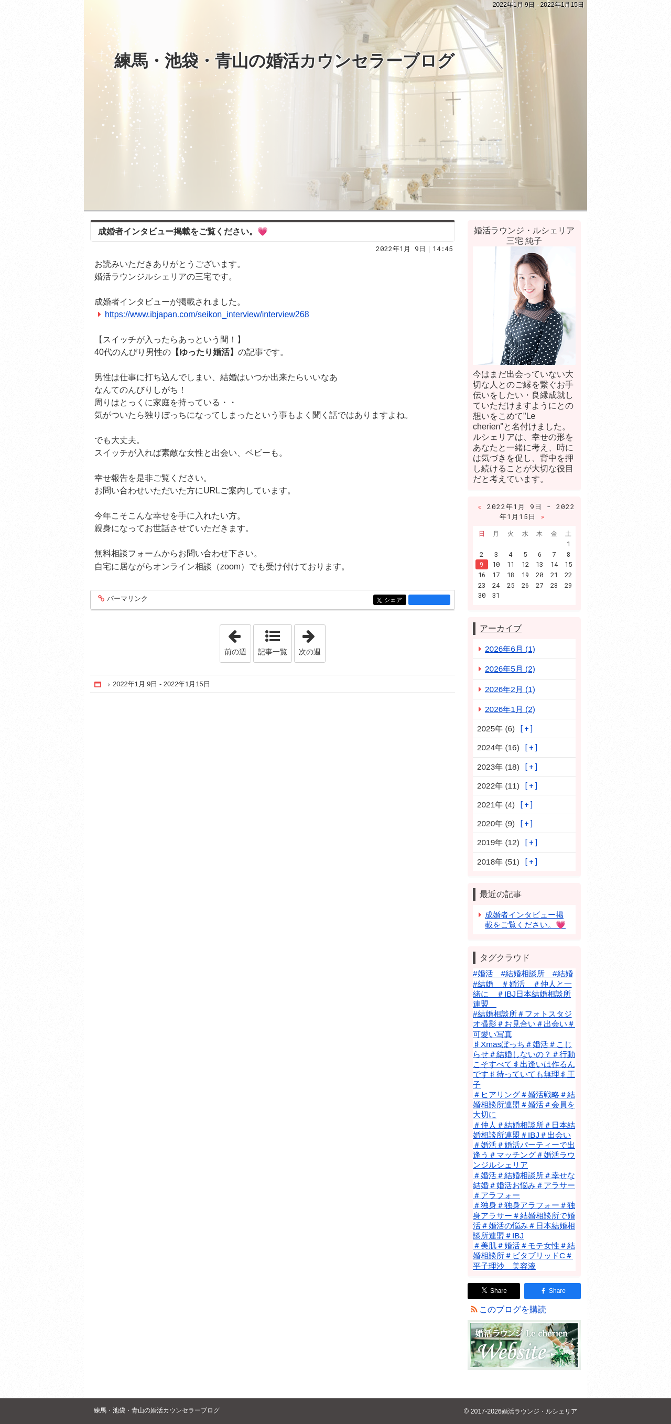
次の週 (312, 640)
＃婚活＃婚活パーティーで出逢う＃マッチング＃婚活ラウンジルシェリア (524, 1154)
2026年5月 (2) (510, 668)
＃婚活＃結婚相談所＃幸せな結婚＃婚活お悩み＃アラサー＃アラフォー (524, 1185)
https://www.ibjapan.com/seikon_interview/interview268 (207, 314)
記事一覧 (272, 652)
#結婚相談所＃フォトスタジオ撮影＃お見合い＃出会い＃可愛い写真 (524, 1023)
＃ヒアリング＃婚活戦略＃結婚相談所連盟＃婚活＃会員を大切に (524, 1104)
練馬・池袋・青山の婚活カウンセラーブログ (284, 60)
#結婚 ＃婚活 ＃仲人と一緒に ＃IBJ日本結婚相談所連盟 (522, 993)
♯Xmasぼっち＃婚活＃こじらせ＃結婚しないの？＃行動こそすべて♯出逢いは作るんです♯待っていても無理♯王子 (524, 1064)
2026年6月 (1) (510, 648)
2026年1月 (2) (510, 709)
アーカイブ (501, 628)
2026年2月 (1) (510, 689)
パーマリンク (126, 599)
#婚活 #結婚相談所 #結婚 (523, 973)
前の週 (237, 640)
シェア (394, 600)
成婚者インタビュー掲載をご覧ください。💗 (183, 231)
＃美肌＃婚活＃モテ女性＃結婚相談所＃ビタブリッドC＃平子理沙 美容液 (524, 1255)
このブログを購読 (512, 1309)
